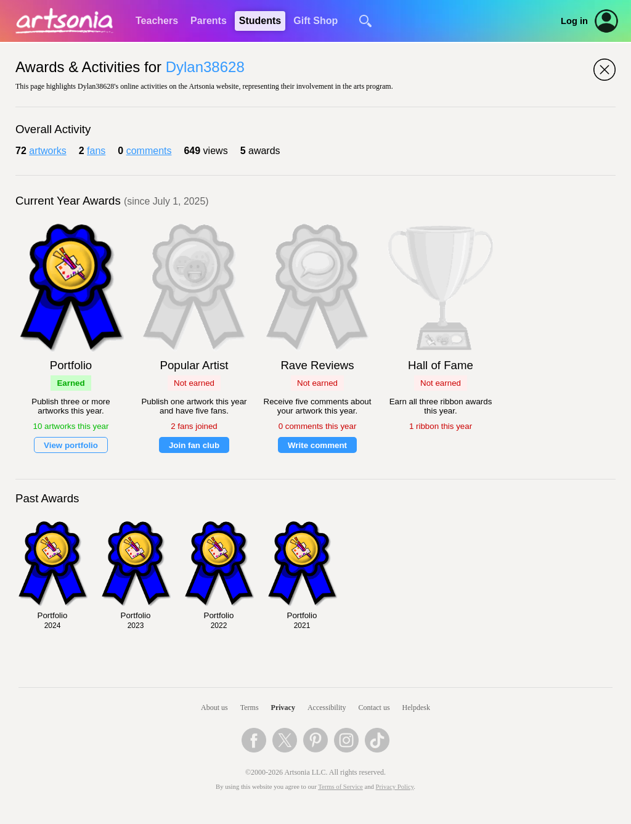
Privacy (283, 707)
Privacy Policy (395, 786)
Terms (249, 707)
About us (214, 707)
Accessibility (326, 707)
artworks (47, 150)
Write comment (317, 445)
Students (260, 20)
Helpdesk (416, 707)
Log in (574, 21)
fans (96, 150)
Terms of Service (340, 786)
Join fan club (194, 445)
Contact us (374, 707)
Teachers (157, 20)
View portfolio (71, 445)
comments (149, 150)
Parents (208, 20)
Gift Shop (315, 20)
